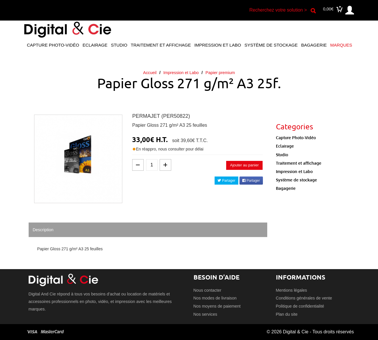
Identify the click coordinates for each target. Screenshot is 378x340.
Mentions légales (291, 290)
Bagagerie (314, 45)
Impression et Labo (217, 45)
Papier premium (220, 72)
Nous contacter (207, 290)
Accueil (149, 72)
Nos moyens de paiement (217, 306)
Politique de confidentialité (300, 306)
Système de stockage (271, 45)
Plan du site (287, 314)
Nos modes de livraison (215, 298)
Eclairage (95, 45)
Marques (341, 45)
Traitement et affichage (161, 45)
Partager (226, 181)
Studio (119, 45)
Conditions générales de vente (304, 298)
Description (43, 229)
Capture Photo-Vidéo (53, 45)
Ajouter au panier (244, 165)
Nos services (205, 314)
